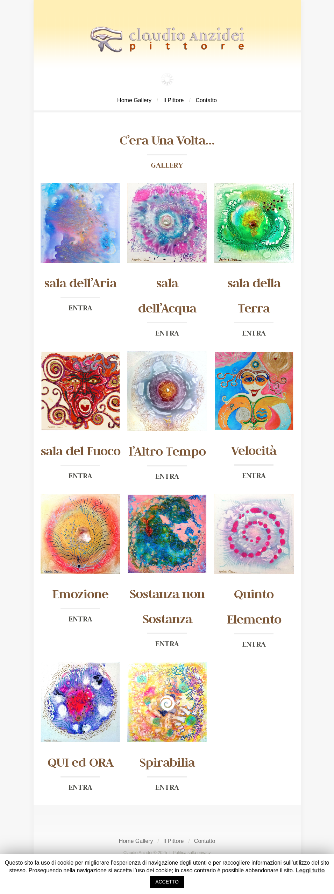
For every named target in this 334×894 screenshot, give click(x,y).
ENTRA (80, 307)
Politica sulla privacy (192, 852)
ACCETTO (167, 882)
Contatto (206, 100)
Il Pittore (173, 100)
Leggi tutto (310, 870)
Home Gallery (134, 100)
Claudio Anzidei (137, 852)
